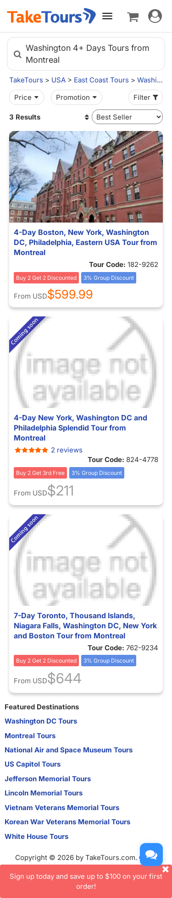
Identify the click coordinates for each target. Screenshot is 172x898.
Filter (146, 97)
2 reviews (48, 450)
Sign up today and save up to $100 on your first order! (91, 877)
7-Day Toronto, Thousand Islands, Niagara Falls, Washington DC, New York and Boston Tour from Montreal (85, 625)
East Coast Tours (101, 80)
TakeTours (26, 80)
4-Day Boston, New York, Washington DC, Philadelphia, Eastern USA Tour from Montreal (85, 242)
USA (58, 80)
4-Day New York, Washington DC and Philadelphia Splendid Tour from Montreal (80, 427)
